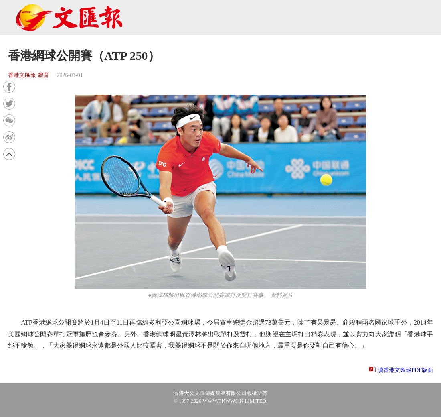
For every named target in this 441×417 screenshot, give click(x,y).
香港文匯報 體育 (28, 75)
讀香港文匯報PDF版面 (405, 370)
